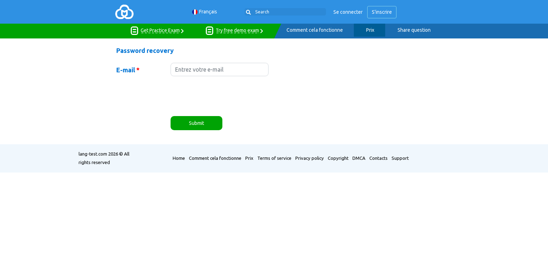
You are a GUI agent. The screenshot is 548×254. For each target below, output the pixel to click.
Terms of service (274, 158)
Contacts (378, 158)
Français (204, 12)
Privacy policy (309, 158)
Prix (370, 30)
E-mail (128, 69)
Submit (196, 123)
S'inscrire (382, 12)
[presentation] (224, 96)
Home (179, 158)
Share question (414, 30)
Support (400, 158)
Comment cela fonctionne (315, 30)
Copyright (338, 158)
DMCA (358, 158)
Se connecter (348, 12)
